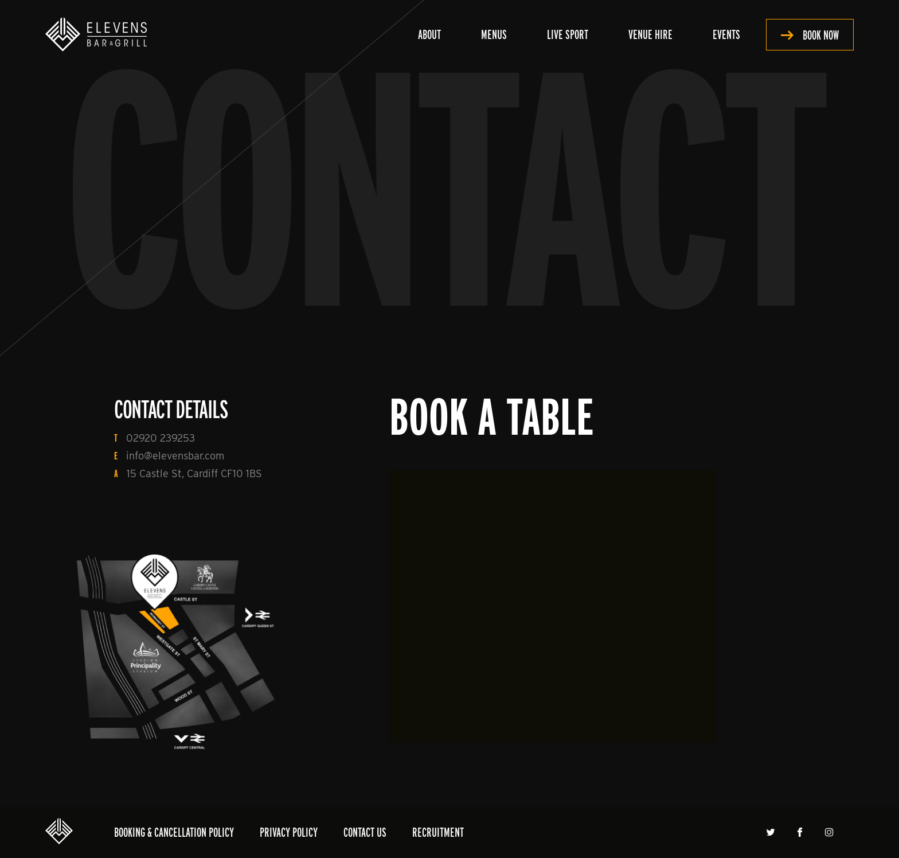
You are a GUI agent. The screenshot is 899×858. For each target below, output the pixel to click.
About (429, 34)
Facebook (801, 832)
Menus (494, 34)
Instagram (830, 832)
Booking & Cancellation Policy (174, 832)
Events (726, 34)
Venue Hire (650, 34)
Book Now (821, 34)
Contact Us (364, 832)
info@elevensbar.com (175, 456)
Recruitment (438, 832)
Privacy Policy (289, 832)
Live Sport (567, 34)
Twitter (772, 832)
